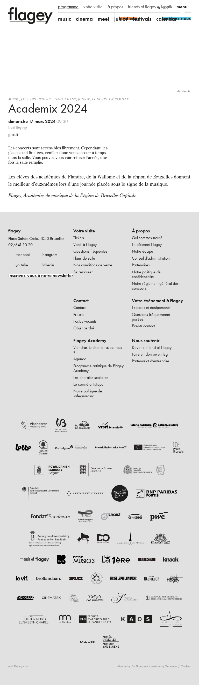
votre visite (93, 6)
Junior (84, 99)
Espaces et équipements (151, 307)
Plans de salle (84, 258)
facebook (23, 254)
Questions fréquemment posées (151, 317)
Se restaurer (83, 272)
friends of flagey (142, 6)
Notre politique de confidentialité (146, 274)
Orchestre (40, 99)
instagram (49, 254)
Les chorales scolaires (90, 377)
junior (121, 18)
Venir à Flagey (85, 244)
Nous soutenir (145, 340)
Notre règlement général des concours (155, 286)
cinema (84, 18)
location (168, 6)
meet (103, 18)
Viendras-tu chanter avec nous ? (97, 350)
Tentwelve (171, 666)
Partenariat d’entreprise (150, 361)
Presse (78, 314)
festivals (142, 18)
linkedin (48, 265)
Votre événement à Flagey (157, 300)
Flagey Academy (89, 340)
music (64, 18)
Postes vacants (84, 321)
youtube (22, 265)
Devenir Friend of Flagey (152, 347)
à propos (115, 6)
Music (13, 99)
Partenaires (141, 265)
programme (68, 6)
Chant (70, 99)
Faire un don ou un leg (150, 354)
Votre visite (84, 230)
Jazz (24, 99)
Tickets (78, 237)
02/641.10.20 (20, 244)
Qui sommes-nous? (147, 237)
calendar (166, 18)
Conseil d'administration (151, 258)
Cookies (186, 666)
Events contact (143, 326)
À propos (141, 230)
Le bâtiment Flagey (147, 244)
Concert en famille (110, 99)
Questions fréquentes (90, 251)
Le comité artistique (88, 384)
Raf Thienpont (139, 666)
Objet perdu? (84, 328)
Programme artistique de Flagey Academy (98, 368)
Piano (57, 99)
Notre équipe (142, 251)
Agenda (79, 359)
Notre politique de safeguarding (87, 393)
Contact (81, 300)
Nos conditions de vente (92, 265)
